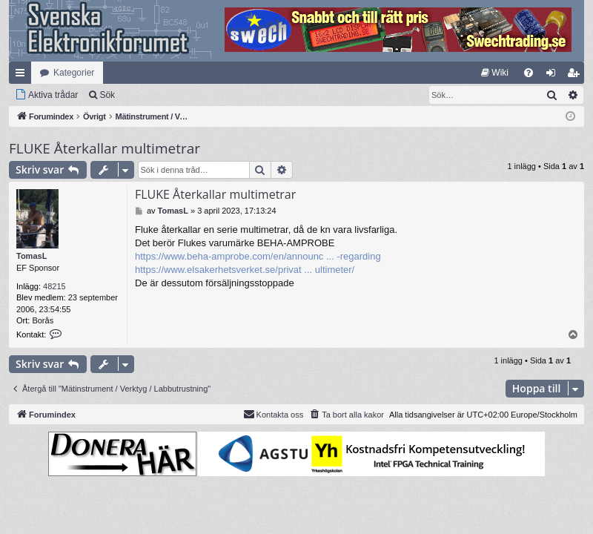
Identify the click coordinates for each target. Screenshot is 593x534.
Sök (107, 95)
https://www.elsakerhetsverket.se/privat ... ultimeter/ (244, 269)
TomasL (31, 255)
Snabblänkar (23, 75)
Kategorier (73, 72)
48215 (54, 286)
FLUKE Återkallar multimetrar (104, 148)
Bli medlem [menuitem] (576, 75)
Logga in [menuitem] (554, 75)
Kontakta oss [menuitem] (273, 414)
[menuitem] (494, 73)
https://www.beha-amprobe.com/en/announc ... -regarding (258, 256)
